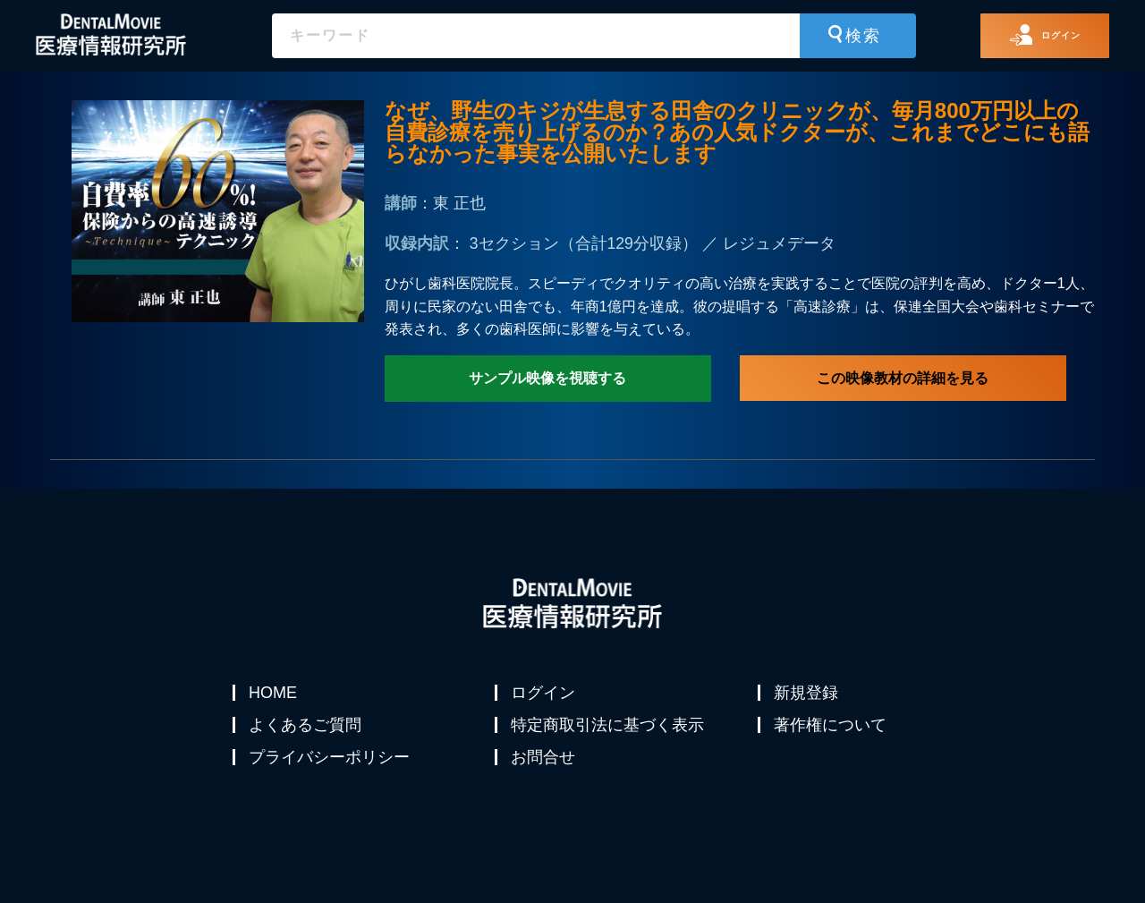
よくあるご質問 (306, 736)
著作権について (832, 736)
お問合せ (545, 779)
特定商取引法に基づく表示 (609, 736)
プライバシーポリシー (330, 779)
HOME (274, 693)
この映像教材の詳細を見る (902, 378)
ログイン (545, 693)
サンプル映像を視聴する (547, 378)
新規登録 (808, 693)
